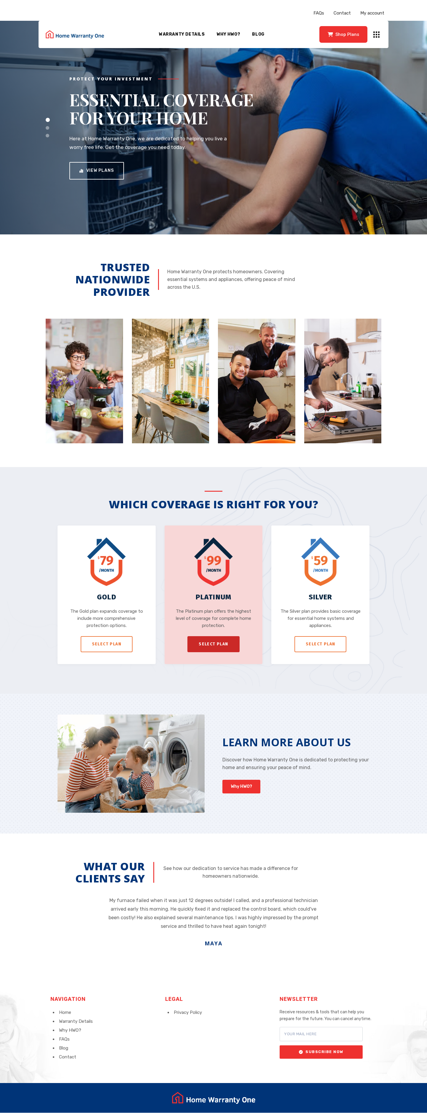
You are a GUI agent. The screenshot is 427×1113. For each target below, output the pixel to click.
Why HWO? (228, 34)
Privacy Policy (188, 1012)
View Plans (96, 170)
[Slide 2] (47, 128)
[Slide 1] (48, 120)
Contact (342, 13)
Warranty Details (182, 34)
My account (372, 13)
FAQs (318, 13)
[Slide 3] (47, 135)
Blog (258, 34)
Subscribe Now (321, 1052)
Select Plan (106, 644)
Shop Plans (343, 34)
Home (65, 1012)
